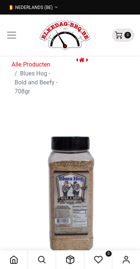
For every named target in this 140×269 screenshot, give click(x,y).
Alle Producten (31, 64)
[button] (42, 259)
